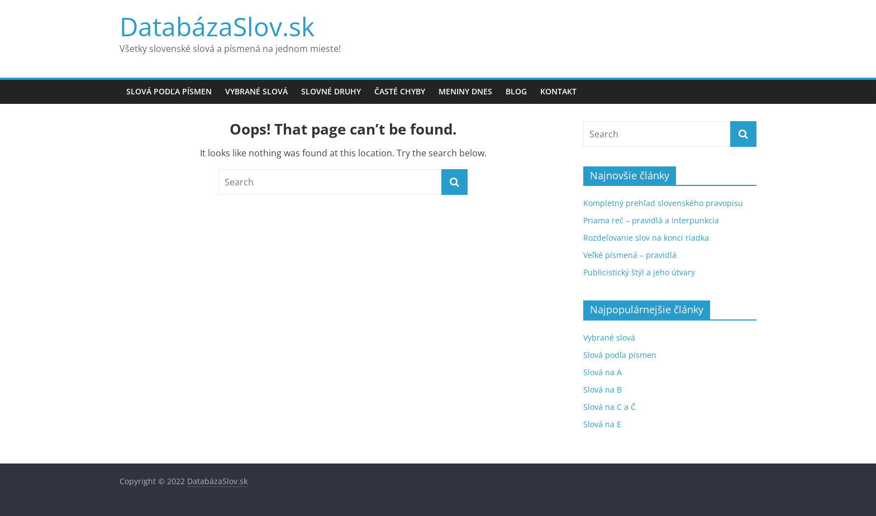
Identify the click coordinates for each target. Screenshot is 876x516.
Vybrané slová (256, 91)
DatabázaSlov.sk (217, 26)
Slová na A (602, 372)
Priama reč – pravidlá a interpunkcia (651, 220)
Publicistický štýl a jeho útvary (639, 272)
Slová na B (602, 389)
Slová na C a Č (609, 407)
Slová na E (602, 424)
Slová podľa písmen (169, 91)
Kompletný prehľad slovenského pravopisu (663, 203)
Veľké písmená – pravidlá (630, 255)
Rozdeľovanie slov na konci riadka (646, 237)
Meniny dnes (465, 91)
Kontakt (558, 91)
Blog (516, 91)
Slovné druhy (331, 91)
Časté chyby (399, 91)
